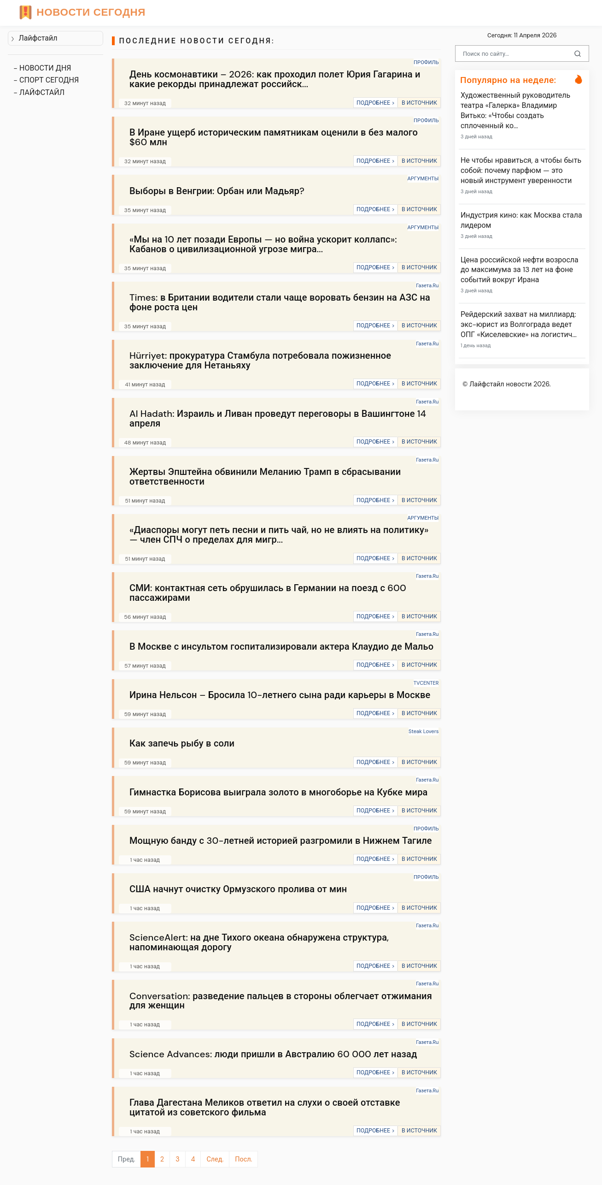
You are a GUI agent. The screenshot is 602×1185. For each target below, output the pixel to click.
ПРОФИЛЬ (426, 62)
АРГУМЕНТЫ (423, 178)
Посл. (243, 1159)
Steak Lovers (424, 731)
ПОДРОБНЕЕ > (376, 103)
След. (214, 1159)
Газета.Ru (427, 285)
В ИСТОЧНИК (419, 103)
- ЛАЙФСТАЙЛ (38, 92)
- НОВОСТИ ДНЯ (42, 68)
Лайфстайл (34, 38)
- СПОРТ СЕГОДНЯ (46, 80)
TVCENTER (426, 683)
